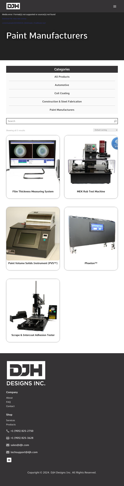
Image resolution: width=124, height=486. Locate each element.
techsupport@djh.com (24, 452)
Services (10, 420)
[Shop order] (105, 130)
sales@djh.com (20, 445)
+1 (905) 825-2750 (22, 430)
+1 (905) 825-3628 (22, 437)
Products (11, 425)
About (9, 398)
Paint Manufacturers (62, 110)
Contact (10, 406)
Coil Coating (62, 93)
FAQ (8, 402)
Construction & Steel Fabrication (62, 102)
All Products (62, 77)
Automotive (62, 85)
